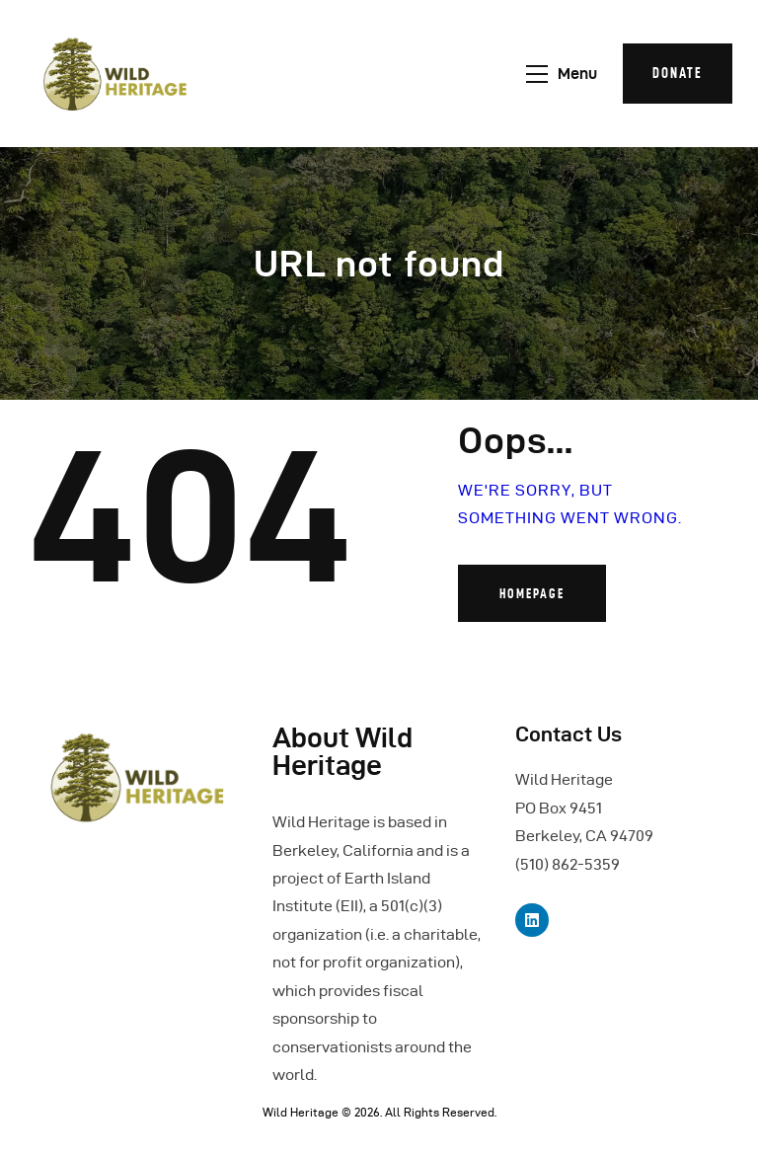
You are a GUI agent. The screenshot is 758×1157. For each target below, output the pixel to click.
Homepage (532, 593)
